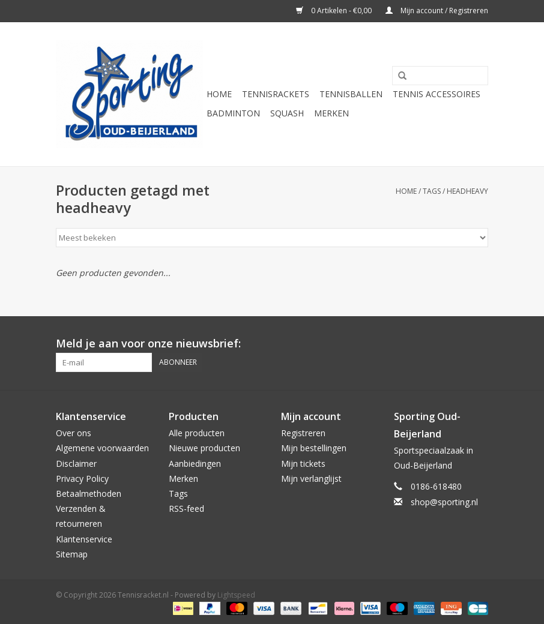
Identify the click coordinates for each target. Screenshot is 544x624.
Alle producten (197, 433)
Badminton (233, 113)
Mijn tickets (303, 463)
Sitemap (72, 554)
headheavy (467, 191)
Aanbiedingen (195, 463)
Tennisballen (350, 94)
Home (219, 94)
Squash (287, 113)
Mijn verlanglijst (311, 478)
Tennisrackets (275, 94)
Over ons (73, 433)
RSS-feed (186, 508)
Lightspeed (236, 595)
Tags (432, 191)
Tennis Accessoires (436, 94)
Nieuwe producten (204, 448)
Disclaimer (76, 463)
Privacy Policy (82, 478)
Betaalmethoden (88, 493)
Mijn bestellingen (313, 448)
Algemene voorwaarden (102, 448)
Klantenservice (84, 539)
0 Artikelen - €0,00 (334, 10)
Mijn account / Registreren (436, 10)
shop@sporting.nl (444, 502)
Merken (331, 113)
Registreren (303, 433)
